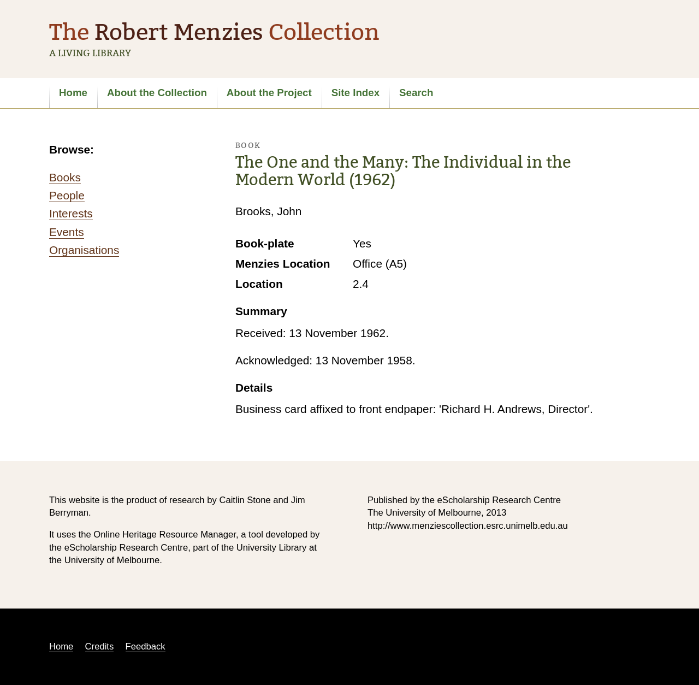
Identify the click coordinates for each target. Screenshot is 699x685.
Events (66, 232)
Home (73, 92)
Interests (71, 213)
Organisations (84, 250)
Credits (99, 646)
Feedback (145, 646)
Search (416, 92)
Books (65, 177)
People (67, 195)
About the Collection (157, 92)
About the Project (269, 92)
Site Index (355, 92)
